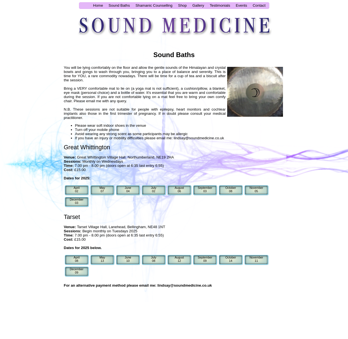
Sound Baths (119, 5)
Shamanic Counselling (153, 5)
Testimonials (220, 5)
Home (98, 5)
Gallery (198, 5)
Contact (259, 5)
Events (241, 5)
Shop (182, 5)
